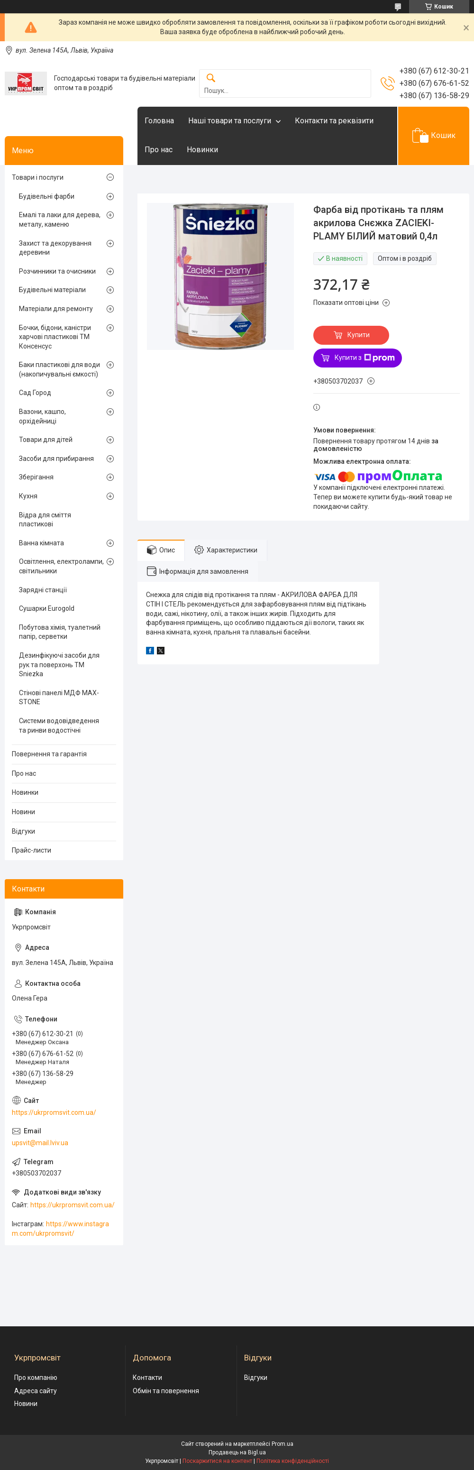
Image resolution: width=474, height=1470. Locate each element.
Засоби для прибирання (56, 458)
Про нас (159, 149)
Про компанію (35, 1377)
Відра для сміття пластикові (45, 519)
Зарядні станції (43, 590)
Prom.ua (282, 1444)
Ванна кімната (41, 543)
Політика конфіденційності (292, 1461)
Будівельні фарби (46, 196)
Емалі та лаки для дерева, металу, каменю (59, 219)
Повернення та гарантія (49, 754)
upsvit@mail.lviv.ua (40, 1143)
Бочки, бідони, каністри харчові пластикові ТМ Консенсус (55, 337)
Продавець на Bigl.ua (237, 1452)
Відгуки (23, 831)
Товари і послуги (38, 177)
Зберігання (36, 477)
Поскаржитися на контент (217, 1461)
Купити (358, 335)
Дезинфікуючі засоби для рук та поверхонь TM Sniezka (59, 665)
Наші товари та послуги (229, 120)
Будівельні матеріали (52, 290)
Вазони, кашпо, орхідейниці (42, 416)
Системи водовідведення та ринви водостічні (59, 725)
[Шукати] (211, 78)
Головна (159, 120)
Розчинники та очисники (57, 271)
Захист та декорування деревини (55, 248)
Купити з (365, 358)
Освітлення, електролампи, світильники (61, 566)
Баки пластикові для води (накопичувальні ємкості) (59, 369)
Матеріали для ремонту (56, 308)
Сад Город (35, 392)
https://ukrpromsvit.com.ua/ (54, 1112)
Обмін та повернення (166, 1391)
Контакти (147, 1377)
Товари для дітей (46, 439)
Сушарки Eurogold (46, 608)
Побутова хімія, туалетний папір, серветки (59, 632)
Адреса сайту (35, 1391)
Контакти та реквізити (334, 120)
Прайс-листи (31, 850)
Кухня (28, 496)
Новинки (202, 149)
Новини (23, 812)
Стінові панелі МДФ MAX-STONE (59, 697)
